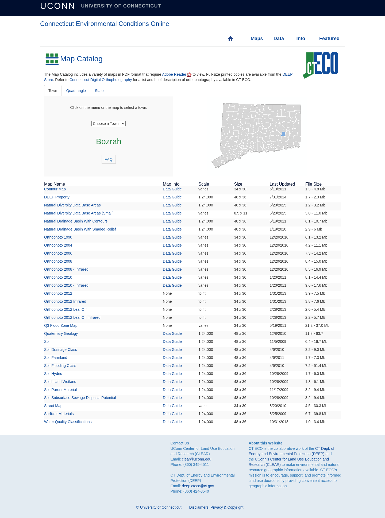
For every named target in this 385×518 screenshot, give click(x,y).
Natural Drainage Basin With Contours (75, 221)
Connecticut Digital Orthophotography (101, 80)
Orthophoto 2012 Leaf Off (65, 309)
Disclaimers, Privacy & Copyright (216, 507)
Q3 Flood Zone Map (61, 325)
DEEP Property (57, 197)
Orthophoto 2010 (58, 277)
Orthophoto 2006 (58, 253)
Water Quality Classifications (68, 422)
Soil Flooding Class (60, 365)
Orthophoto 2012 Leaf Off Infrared (72, 317)
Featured (324, 38)
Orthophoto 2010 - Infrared (66, 285)
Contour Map (55, 189)
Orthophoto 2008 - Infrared (66, 269)
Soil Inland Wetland (60, 381)
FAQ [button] (109, 159)
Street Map (53, 406)
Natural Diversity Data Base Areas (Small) (79, 213)
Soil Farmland (55, 357)
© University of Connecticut (159, 507)
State (99, 91)
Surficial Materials (59, 414)
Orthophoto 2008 (58, 261)
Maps (256, 38)
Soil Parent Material (60, 389)
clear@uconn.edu (196, 459)
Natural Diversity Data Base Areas (72, 205)
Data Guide (172, 189)
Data (279, 38)
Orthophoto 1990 (58, 237)
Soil (47, 341)
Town (52, 91)
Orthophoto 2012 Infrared (65, 301)
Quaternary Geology (61, 333)
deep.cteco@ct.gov (198, 486)
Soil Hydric (53, 373)
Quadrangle (76, 91)
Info (300, 38)
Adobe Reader (174, 74)
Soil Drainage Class (60, 349)
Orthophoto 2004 (58, 245)
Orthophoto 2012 (58, 293)
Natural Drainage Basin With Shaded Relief (80, 229)
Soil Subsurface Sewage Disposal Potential (80, 398)
